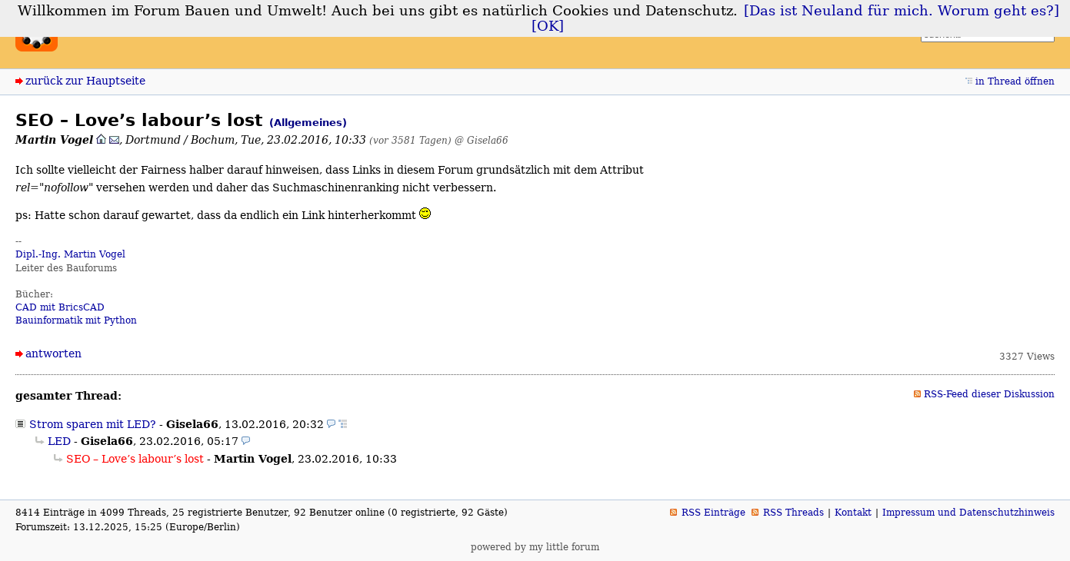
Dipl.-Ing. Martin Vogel (70, 254)
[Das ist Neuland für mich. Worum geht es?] (901, 10)
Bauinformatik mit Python (76, 320)
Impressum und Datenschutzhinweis (968, 512)
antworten (53, 353)
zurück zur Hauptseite (85, 81)
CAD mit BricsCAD (60, 307)
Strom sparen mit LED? (92, 424)
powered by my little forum (535, 547)
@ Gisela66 (481, 140)
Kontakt (853, 512)
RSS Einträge (713, 512)
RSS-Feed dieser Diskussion (989, 394)
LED (59, 441)
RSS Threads (793, 512)
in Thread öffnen (1015, 81)
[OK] (548, 26)
